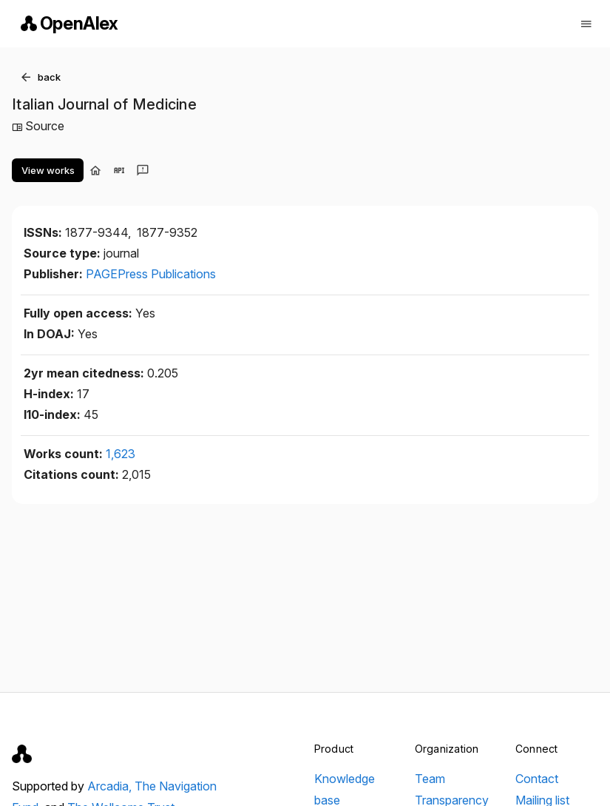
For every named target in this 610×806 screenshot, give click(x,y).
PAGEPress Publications (151, 273)
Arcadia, (111, 786)
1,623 (120, 453)
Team (430, 778)
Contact (536, 778)
